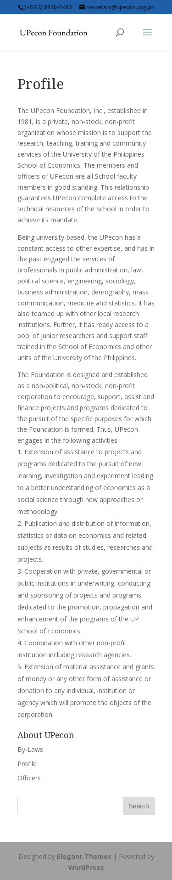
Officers (29, 777)
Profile (27, 763)
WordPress (86, 867)
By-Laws (30, 749)
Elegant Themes (84, 856)
